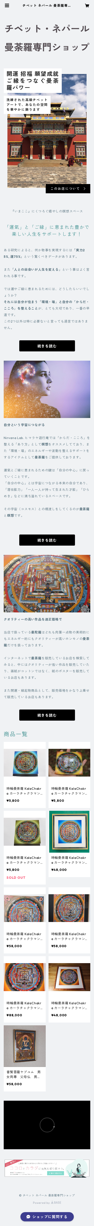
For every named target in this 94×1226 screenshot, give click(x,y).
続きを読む (47, 346)
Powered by (47, 1202)
